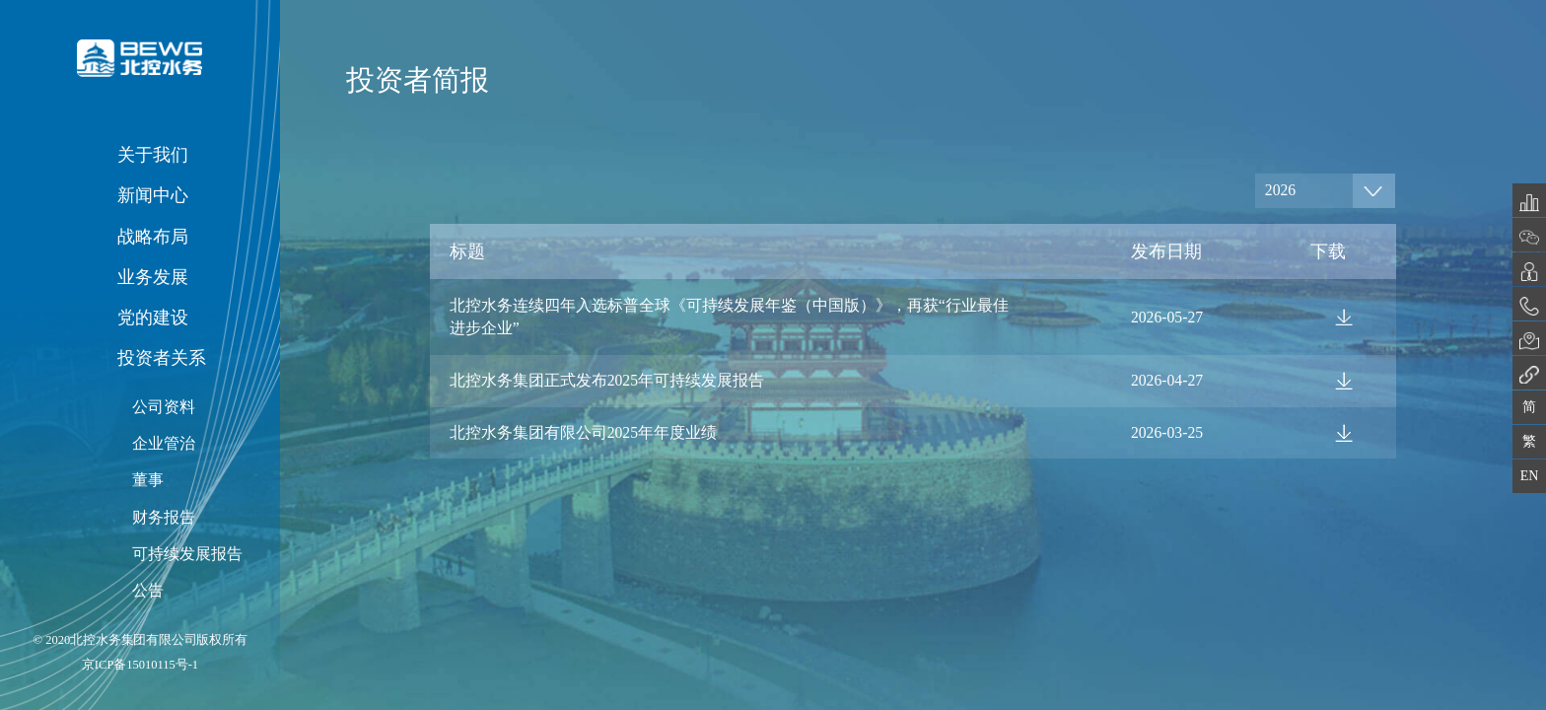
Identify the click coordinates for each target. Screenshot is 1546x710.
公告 (148, 590)
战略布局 (152, 237)
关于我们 (152, 155)
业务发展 (152, 277)
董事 (148, 479)
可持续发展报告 (187, 553)
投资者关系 (161, 358)
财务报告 (163, 517)
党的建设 (152, 317)
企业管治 (163, 443)
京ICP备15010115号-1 (140, 665)
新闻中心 (152, 195)
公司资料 (163, 406)
